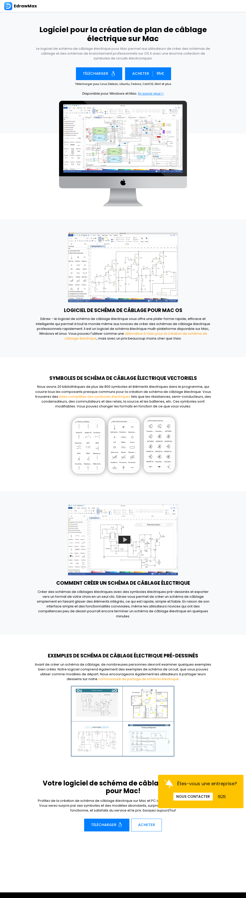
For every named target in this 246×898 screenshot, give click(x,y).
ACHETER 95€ (148, 73)
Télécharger (99, 73)
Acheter (146, 824)
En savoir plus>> (151, 93)
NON (222, 796)
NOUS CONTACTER (193, 796)
